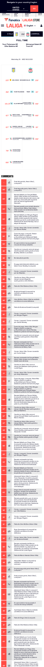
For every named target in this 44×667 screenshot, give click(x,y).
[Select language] (30, 26)
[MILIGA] (40, 26)
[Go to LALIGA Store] (22, 19)
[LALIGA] (14, 25)
